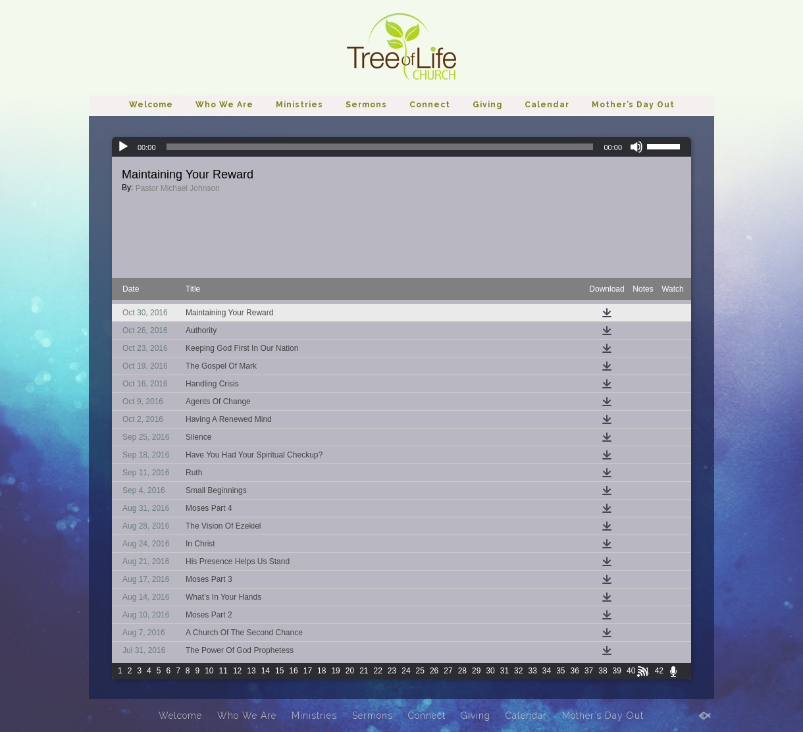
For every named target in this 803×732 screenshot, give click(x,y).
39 (617, 670)
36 (575, 670)
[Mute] (636, 146)
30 (490, 670)
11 (223, 670)
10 (209, 670)
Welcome (151, 104)
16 (293, 670)
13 (251, 670)
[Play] (123, 146)
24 (406, 670)
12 (237, 670)
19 (335, 670)
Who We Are (224, 104)
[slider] (380, 147)
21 (363, 670)
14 (265, 670)
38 (602, 670)
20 (350, 670)
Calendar (547, 104)
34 (546, 670)
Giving (487, 104)
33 (532, 670)
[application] (401, 147)
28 (462, 670)
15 (279, 670)
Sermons (366, 104)
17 (307, 670)
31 (504, 670)
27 (448, 670)
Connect (429, 104)
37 (588, 670)
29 (476, 670)
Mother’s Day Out (633, 104)
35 (560, 670)
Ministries (299, 104)
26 (434, 670)
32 (518, 670)
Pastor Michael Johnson (178, 188)
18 (321, 670)
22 (378, 670)
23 (392, 670)
